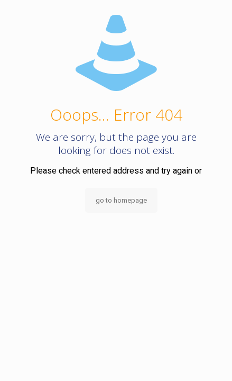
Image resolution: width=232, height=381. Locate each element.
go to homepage (121, 200)
